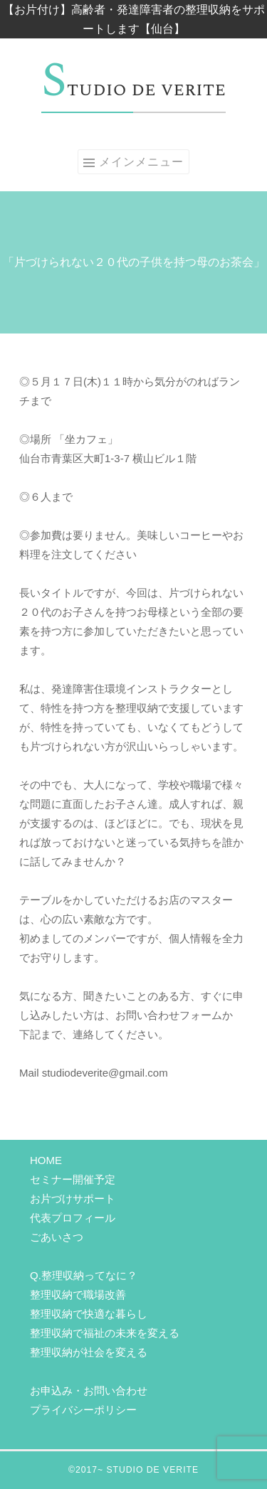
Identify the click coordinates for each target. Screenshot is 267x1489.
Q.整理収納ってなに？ (83, 1275)
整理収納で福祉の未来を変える (104, 1333)
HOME (46, 1160)
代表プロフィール (72, 1218)
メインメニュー (141, 161)
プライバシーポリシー (83, 1410)
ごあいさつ (56, 1237)
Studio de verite (133, 90)
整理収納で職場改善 (78, 1294)
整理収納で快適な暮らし (88, 1314)
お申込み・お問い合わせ (88, 1390)
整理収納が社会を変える (88, 1352)
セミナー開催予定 (72, 1179)
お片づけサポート (72, 1198)
